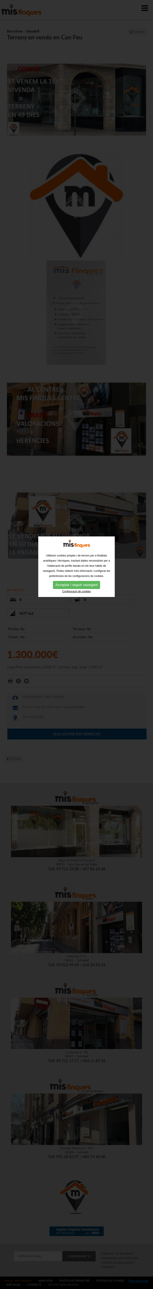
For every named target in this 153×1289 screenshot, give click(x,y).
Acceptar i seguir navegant (76, 567)
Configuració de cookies (76, 573)
